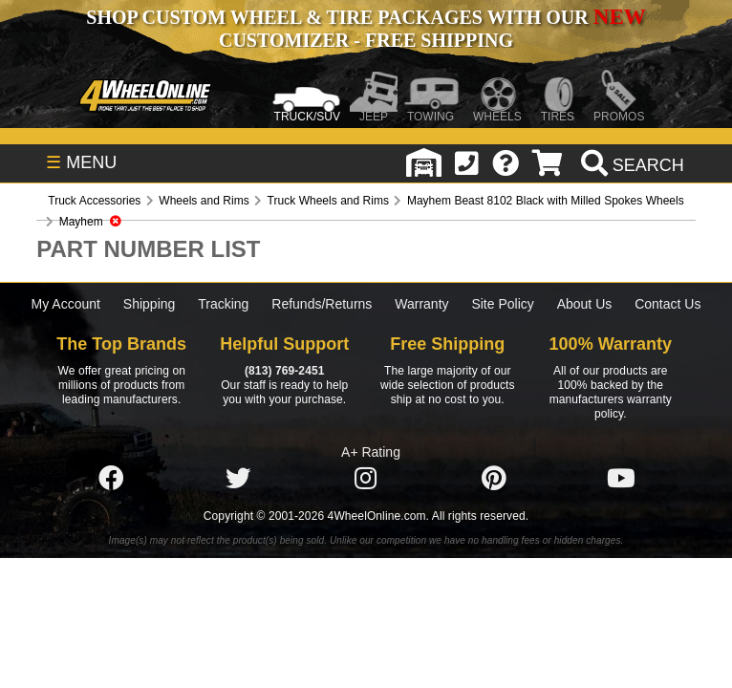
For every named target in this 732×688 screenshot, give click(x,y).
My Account (66, 304)
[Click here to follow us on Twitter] (238, 479)
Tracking (223, 304)
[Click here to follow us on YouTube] (621, 479)
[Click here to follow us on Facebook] (111, 479)
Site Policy (502, 304)
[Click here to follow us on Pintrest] (494, 479)
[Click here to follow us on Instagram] (366, 479)
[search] (630, 165)
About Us (585, 304)
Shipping (149, 304)
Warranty (421, 304)
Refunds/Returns (321, 304)
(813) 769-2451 (284, 370)
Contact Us (667, 304)
